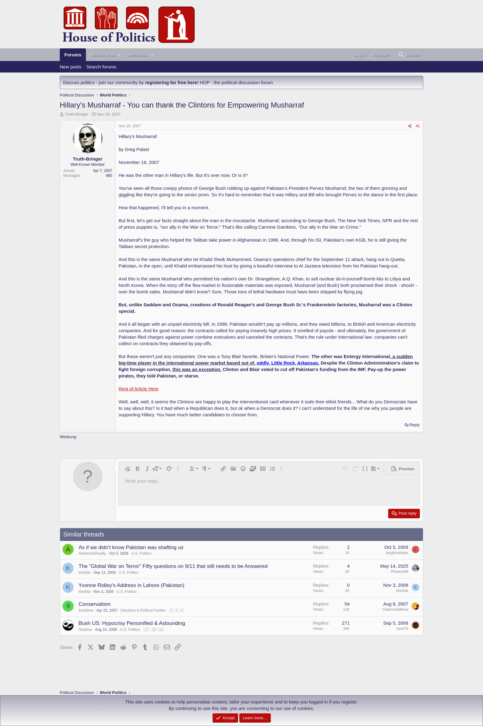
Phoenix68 (399, 571)
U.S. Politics (141, 553)
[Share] (410, 126)
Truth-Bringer (76, 114)
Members (138, 54)
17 (146, 629)
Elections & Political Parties (143, 610)
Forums (72, 54)
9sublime (86, 610)
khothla (85, 572)
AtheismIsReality (92, 553)
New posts (70, 66)
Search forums (101, 66)
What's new (102, 54)
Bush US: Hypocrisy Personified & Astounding (132, 623)
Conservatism (95, 604)
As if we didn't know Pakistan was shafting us (131, 547)
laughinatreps (397, 553)
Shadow (85, 629)
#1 (418, 126)
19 (161, 629)
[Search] (409, 54)
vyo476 (402, 628)
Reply (414, 424)
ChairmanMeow (395, 609)
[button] (119, 54)
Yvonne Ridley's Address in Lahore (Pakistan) (131, 585)
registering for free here (171, 82)
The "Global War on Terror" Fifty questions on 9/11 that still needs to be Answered (173, 566)
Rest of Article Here (138, 388)
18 (154, 629)
